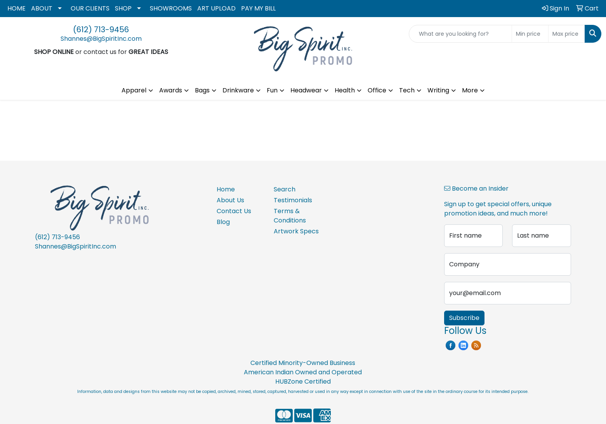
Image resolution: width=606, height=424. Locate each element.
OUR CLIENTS (90, 8)
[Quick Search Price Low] (530, 34)
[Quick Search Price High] (566, 34)
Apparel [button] (134, 90)
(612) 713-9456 (101, 29)
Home (226, 189)
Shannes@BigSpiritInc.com (101, 38)
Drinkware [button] (238, 90)
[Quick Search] (460, 34)
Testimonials (293, 200)
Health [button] (345, 90)
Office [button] (377, 90)
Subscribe (464, 317)
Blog (223, 221)
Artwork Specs (296, 231)
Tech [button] (407, 90)
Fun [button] (272, 90)
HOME (16, 8)
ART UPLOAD (216, 8)
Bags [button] (202, 90)
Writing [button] (438, 90)
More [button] (470, 90)
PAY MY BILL (258, 8)
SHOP (123, 8)
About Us (230, 200)
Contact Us (234, 211)
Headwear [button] (306, 90)
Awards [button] (170, 90)
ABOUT (41, 8)
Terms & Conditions (290, 216)
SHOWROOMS (171, 8)
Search (284, 189)
